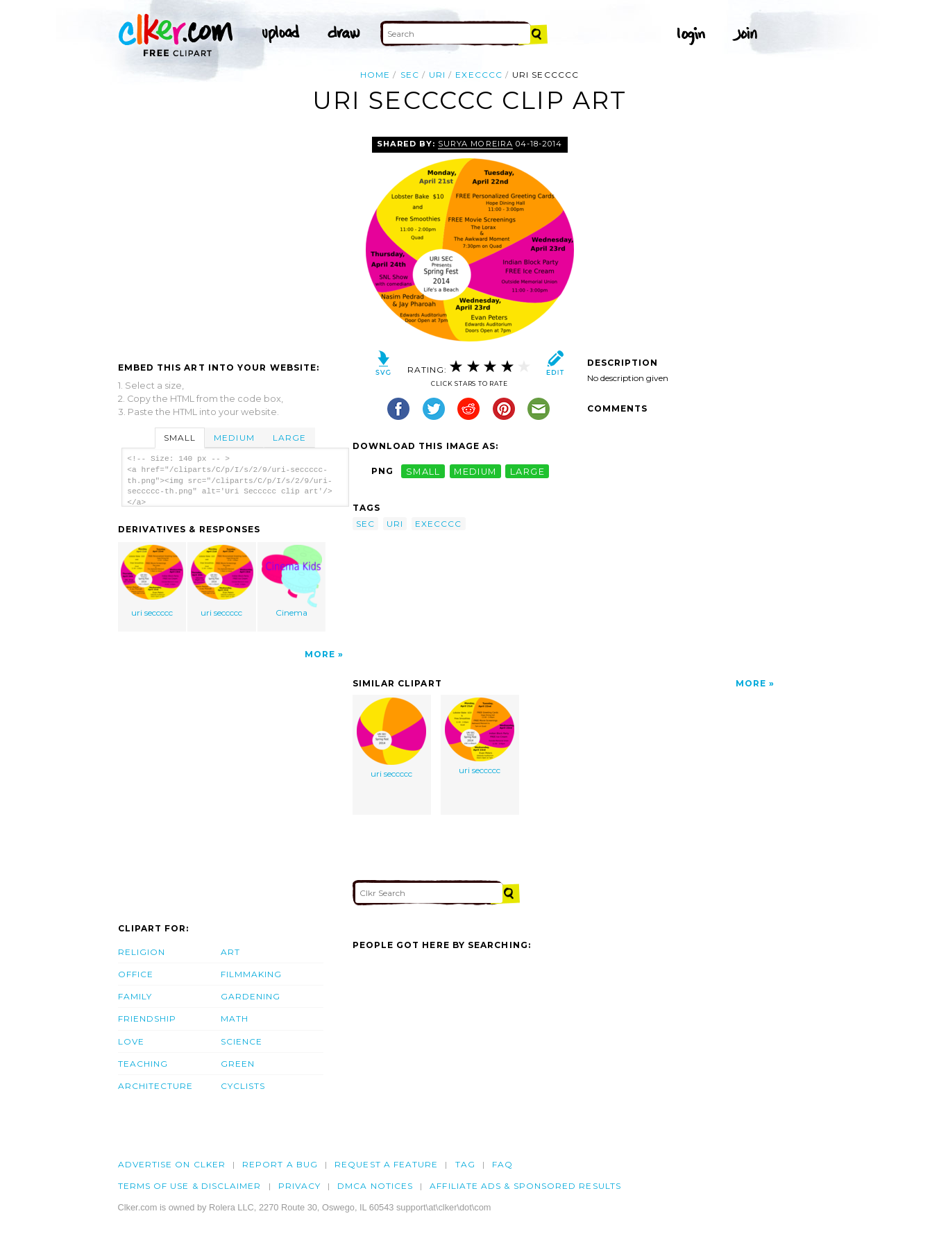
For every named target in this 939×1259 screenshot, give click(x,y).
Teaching (143, 1063)
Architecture (156, 1086)
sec (409, 74)
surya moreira (475, 144)
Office (135, 974)
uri (437, 74)
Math (234, 1018)
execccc (478, 74)
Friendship (147, 1018)
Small (180, 437)
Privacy (299, 1186)
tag (465, 1164)
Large (289, 437)
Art (230, 952)
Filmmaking (251, 974)
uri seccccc (152, 581)
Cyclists (243, 1086)
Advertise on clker (172, 1164)
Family (135, 996)
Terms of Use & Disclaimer (190, 1186)
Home (375, 74)
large (527, 471)
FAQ (502, 1164)
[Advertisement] (234, 241)
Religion (142, 952)
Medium (234, 437)
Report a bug (280, 1164)
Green (238, 1063)
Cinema (292, 581)
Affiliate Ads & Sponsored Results (525, 1186)
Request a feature (386, 1164)
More (320, 654)
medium (475, 471)
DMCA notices (375, 1186)
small (423, 471)
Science (242, 1041)
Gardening (251, 996)
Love (131, 1041)
